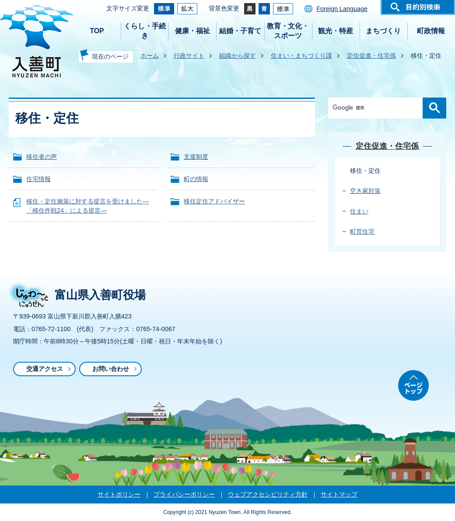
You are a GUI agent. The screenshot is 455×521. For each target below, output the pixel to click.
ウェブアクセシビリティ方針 (268, 494)
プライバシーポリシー (184, 494)
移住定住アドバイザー (214, 201)
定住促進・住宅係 (371, 55)
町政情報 (431, 31)
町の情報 (196, 178)
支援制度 (196, 156)
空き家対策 (365, 190)
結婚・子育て (240, 31)
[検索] (377, 108)
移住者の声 (41, 156)
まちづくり (383, 31)
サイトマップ (339, 494)
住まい (359, 211)
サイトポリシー (119, 494)
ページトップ (413, 385)
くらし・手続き (145, 30)
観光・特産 (335, 31)
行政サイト (189, 55)
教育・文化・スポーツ (288, 30)
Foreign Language (342, 8)
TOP (97, 31)
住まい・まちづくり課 (301, 55)
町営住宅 (362, 231)
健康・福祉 (192, 31)
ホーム (149, 55)
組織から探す (237, 55)
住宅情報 (38, 178)
